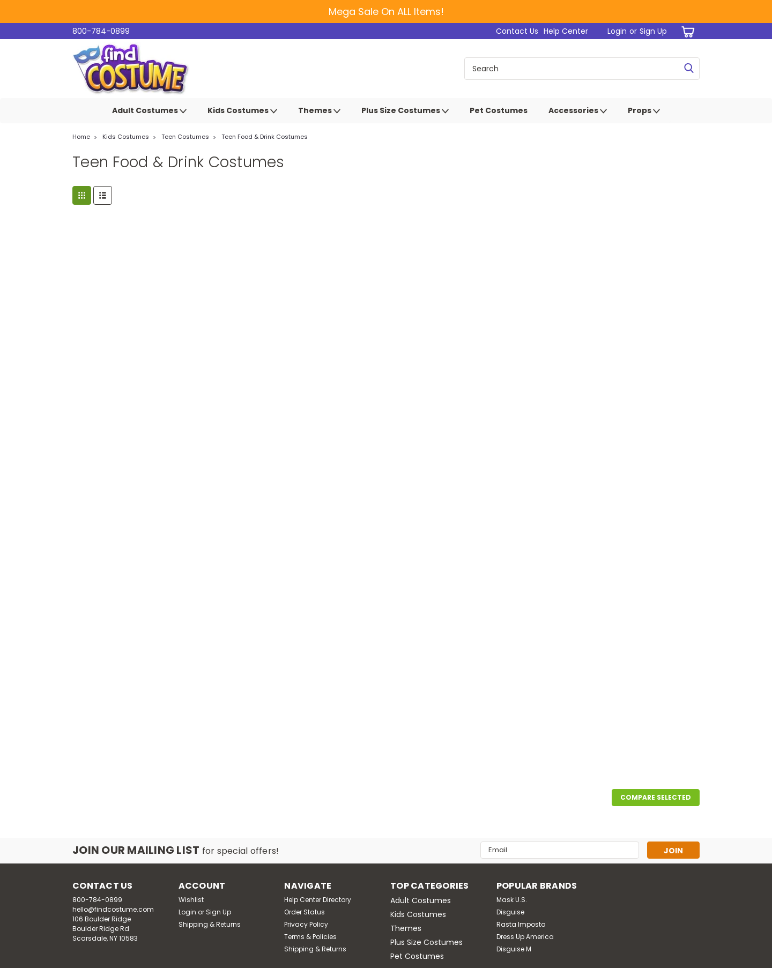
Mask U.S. (511, 899)
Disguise (510, 912)
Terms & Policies (310, 936)
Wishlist (191, 899)
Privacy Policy (306, 924)
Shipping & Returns (210, 924)
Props (644, 111)
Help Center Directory (317, 899)
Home (81, 136)
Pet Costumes (499, 110)
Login (617, 31)
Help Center (566, 31)
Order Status (304, 912)
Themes (319, 111)
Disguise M (513, 949)
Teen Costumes (185, 136)
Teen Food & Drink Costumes (264, 136)
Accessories (577, 111)
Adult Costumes (149, 111)
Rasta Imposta (521, 924)
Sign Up (653, 31)
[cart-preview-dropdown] (686, 31)
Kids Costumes (242, 111)
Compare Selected (655, 797)
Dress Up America (525, 936)
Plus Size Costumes (405, 111)
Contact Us (517, 31)
